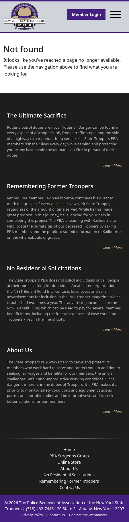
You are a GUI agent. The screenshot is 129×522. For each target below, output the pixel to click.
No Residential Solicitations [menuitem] (69, 474)
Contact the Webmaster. (88, 515)
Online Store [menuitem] (69, 462)
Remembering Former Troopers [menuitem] (69, 481)
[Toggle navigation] (115, 14)
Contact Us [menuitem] (70, 487)
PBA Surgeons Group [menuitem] (69, 456)
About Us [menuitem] (69, 468)
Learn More (112, 165)
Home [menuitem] (69, 449)
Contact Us (56, 515)
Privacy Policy (32, 515)
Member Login (86, 14)
